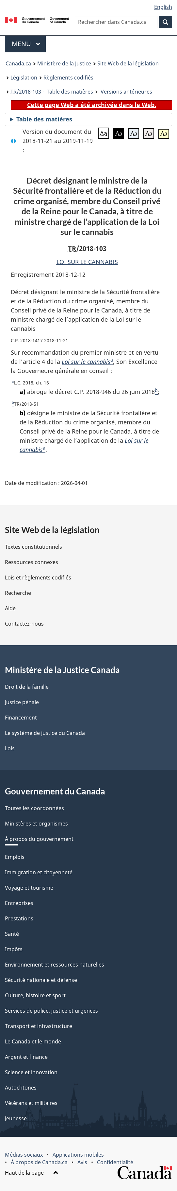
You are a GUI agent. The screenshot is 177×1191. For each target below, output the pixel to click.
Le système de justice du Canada (45, 733)
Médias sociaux (24, 1154)
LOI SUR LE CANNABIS (87, 262)
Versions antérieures (125, 91)
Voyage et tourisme (29, 887)
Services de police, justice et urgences (51, 1010)
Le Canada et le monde (33, 1041)
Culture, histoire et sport (35, 995)
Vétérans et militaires (31, 1103)
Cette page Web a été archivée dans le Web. (91, 105)
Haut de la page (31, 1172)
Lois (10, 748)
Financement (21, 717)
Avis (82, 1162)
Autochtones (21, 1087)
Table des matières (44, 119)
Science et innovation (31, 1072)
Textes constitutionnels (33, 546)
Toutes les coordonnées (34, 808)
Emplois (14, 857)
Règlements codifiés (68, 77)
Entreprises (19, 903)
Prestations (19, 918)
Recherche (18, 592)
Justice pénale (22, 702)
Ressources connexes (31, 562)
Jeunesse (16, 1118)
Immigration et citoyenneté (38, 872)
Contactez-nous (24, 623)
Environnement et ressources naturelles (54, 964)
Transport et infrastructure (38, 1026)
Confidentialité (115, 1162)
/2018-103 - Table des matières (51, 91)
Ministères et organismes (36, 823)
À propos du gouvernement (39, 839)
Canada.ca (18, 63)
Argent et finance (26, 1056)
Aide (10, 608)
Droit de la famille (27, 686)
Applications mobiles (78, 1154)
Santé (12, 933)
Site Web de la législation (128, 63)
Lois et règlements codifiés (38, 577)
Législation (23, 77)
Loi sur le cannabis (86, 361)
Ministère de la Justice (64, 63)
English (163, 6)
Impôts (14, 949)
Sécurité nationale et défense (41, 980)
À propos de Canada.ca (39, 1162)
